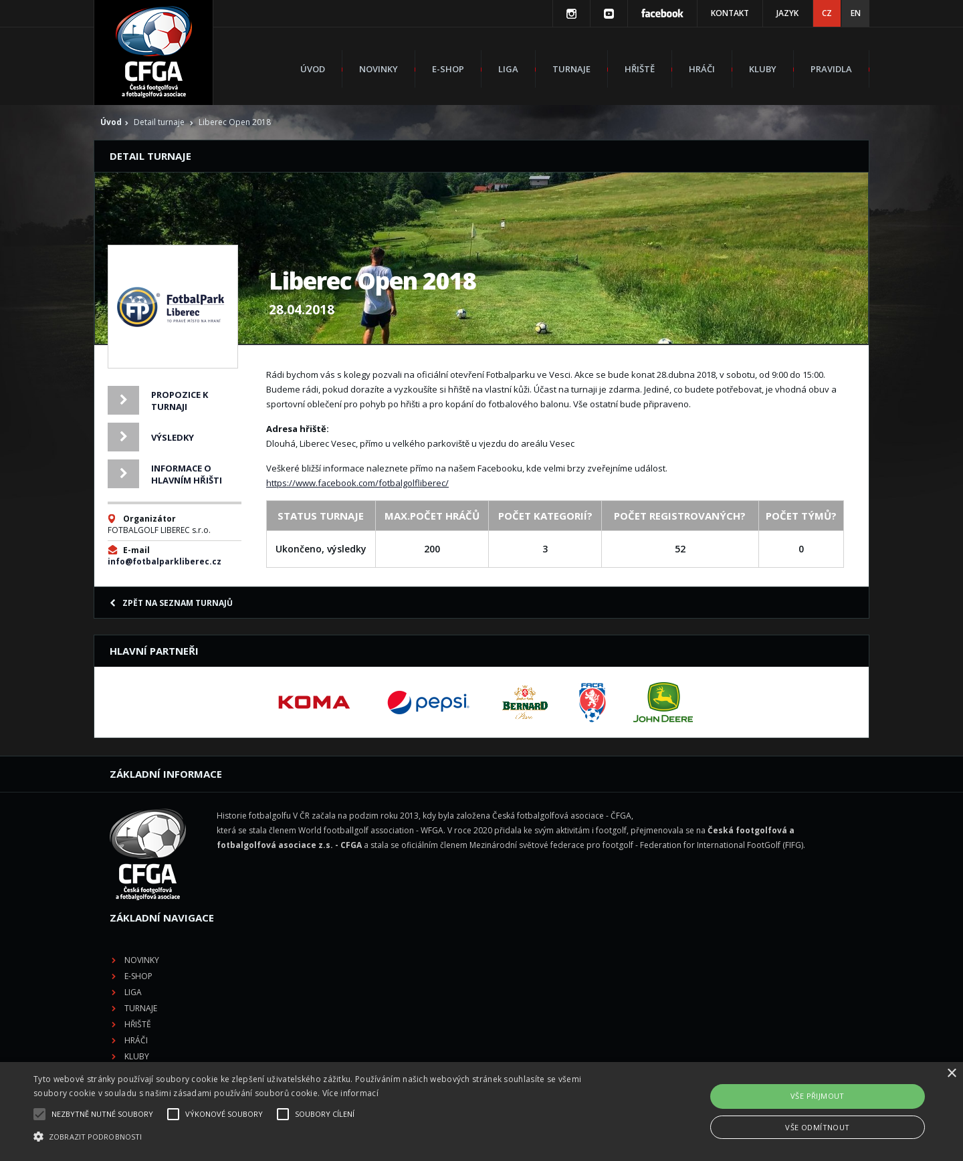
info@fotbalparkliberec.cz (164, 561)
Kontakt (730, 13)
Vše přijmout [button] (817, 1096)
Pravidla (831, 69)
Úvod (312, 69)
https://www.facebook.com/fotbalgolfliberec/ (357, 483)
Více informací (350, 1093)
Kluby (762, 69)
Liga (508, 69)
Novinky (378, 69)
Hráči (702, 69)
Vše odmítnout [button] (817, 1127)
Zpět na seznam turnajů (171, 603)
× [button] (951, 1074)
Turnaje (571, 69)
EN (856, 13)
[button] (324, 1137)
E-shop (448, 69)
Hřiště (640, 69)
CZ (827, 13)
